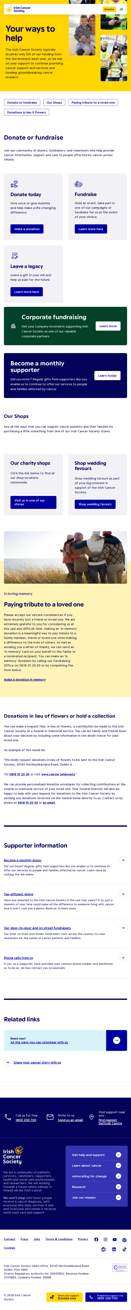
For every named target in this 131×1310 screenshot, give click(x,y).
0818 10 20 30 (19, 774)
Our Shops (54, 102)
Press (24, 1239)
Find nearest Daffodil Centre (110, 1122)
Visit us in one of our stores (29, 502)
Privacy (83, 1239)
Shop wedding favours (95, 504)
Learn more (108, 326)
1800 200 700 (26, 1120)
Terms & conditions (59, 1239)
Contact (9, 1239)
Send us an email (70, 1120)
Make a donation (27, 229)
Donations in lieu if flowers (26, 112)
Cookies (9, 1248)
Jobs (37, 1239)
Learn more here (91, 229)
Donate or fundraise (22, 102)
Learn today (107, 375)
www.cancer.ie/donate (58, 774)
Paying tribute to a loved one (93, 102)
